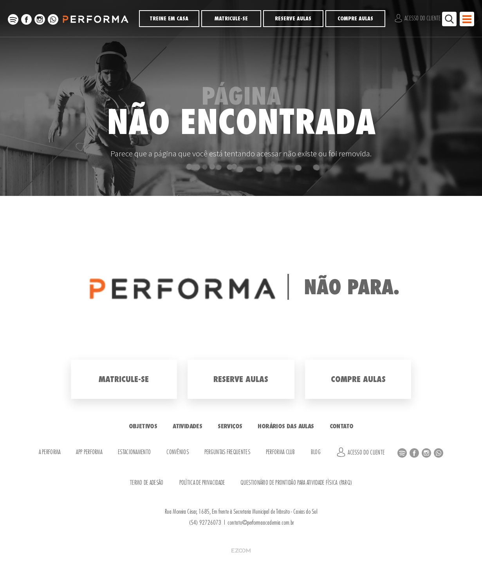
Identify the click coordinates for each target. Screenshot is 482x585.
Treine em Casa (169, 18)
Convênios (177, 452)
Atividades (187, 426)
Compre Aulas (355, 18)
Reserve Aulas (293, 18)
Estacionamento (134, 452)
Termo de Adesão (147, 483)
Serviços (230, 426)
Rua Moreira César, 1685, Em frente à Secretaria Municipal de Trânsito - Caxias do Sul (241, 512)
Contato (342, 426)
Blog (316, 452)
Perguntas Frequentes (227, 452)
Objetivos (143, 426)
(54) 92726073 (205, 523)
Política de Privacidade (202, 483)
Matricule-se (231, 18)
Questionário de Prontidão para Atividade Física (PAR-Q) (296, 483)
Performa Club (280, 452)
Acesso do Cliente (417, 18)
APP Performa (89, 452)
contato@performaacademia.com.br (260, 523)
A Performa (50, 452)
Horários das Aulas (286, 426)
